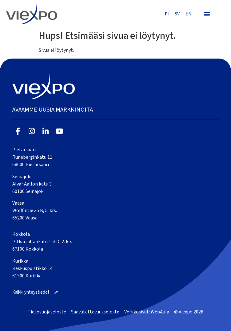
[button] (206, 14)
